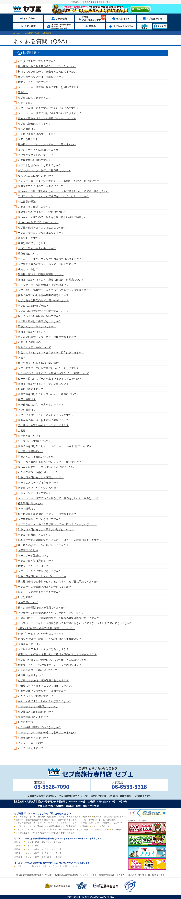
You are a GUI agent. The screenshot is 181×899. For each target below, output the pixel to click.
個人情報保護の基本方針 (115, 816)
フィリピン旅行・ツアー (102, 826)
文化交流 (111, 820)
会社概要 (42, 816)
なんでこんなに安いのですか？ (35, 175)
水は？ (22, 357)
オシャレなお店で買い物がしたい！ (38, 222)
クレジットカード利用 (30, 743)
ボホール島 (41, 866)
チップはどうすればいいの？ (34, 441)
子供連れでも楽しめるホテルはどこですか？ (43, 425)
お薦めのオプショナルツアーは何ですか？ (42, 691)
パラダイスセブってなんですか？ (37, 61)
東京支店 (51, 785)
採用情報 (52, 816)
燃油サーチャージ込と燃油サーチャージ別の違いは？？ (49, 664)
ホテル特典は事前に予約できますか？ (39, 727)
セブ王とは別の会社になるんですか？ (39, 165)
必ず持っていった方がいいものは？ (38, 488)
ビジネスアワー (27, 722)
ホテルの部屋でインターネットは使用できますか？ (47, 337)
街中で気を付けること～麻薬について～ (41, 477)
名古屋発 (18, 857)
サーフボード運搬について (33, 555)
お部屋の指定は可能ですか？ (34, 160)
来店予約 (97, 816)
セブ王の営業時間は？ (30, 451)
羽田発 (17, 845)
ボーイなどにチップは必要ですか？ (38, 482)
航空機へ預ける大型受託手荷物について (41, 274)
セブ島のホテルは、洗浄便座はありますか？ (43, 680)
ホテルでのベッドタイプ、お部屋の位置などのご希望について (53, 373)
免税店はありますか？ (30, 675)
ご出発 (22, 430)
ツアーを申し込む (28, 139)
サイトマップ (40, 823)
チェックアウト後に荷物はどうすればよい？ (43, 284)
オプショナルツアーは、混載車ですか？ (41, 76)
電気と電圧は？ (27, 399)
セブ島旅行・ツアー (69, 823)
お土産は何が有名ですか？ (33, 737)
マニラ (52, 866)
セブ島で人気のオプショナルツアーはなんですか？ (47, 264)
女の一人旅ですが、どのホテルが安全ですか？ (44, 701)
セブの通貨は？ (27, 409)
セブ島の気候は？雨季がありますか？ (39, 321)
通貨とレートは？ (28, 269)
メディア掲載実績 (23, 823)
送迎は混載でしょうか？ (32, 243)
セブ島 (18, 866)
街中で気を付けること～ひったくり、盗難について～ (48, 394)
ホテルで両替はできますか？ (34, 534)
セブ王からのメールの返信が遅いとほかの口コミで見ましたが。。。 (57, 524)
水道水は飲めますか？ (30, 389)
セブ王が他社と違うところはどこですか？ (42, 227)
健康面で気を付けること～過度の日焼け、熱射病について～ (52, 279)
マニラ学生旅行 (22, 833)
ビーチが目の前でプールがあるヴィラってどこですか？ (49, 378)
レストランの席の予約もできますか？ (39, 592)
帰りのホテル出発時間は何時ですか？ (39, 316)
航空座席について (28, 253)
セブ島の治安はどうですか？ (34, 123)
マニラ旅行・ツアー (100, 829)
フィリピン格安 (45, 829)
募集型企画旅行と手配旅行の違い (41, 820)
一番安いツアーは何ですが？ (34, 493)
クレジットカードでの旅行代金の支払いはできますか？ (49, 113)
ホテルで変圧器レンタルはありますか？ (41, 232)
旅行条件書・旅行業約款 (69, 816)
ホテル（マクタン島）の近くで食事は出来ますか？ (47, 732)
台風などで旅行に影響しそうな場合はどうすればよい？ (49, 638)
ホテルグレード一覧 (77, 820)
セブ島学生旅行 (53, 826)
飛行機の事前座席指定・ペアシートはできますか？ (47, 514)
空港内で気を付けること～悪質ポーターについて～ (47, 118)
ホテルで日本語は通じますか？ (35, 560)
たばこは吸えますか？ (30, 748)
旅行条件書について (29, 435)
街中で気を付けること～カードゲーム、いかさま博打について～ (55, 446)
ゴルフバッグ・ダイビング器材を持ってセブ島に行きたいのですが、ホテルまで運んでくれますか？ (75, 623)
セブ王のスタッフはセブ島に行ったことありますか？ (48, 368)
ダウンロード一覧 (97, 820)
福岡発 (17, 849)
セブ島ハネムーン (23, 826)
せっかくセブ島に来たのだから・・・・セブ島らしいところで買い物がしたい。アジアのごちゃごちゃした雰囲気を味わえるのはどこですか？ (63, 194)
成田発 (17, 842)
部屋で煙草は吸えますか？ (33, 717)
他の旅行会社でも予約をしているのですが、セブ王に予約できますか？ (58, 581)
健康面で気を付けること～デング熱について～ (44, 383)
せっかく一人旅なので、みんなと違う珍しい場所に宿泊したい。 (55, 217)
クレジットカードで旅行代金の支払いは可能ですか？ (48, 87)
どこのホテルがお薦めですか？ (35, 696)
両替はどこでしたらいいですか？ (37, 326)
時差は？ (23, 92)
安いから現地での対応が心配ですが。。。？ (43, 311)
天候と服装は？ (27, 128)
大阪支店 (129, 785)
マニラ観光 (53, 833)
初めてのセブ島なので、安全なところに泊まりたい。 (48, 71)
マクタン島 (29, 866)
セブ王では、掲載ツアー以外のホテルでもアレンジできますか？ (55, 290)
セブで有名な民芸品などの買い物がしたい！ (43, 300)
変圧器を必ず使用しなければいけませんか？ (43, 545)
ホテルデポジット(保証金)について (38, 472)
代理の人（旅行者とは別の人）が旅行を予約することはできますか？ (57, 654)
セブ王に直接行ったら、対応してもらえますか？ (46, 415)
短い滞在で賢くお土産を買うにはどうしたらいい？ (47, 66)
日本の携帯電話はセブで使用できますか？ (42, 607)
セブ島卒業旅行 (69, 826)
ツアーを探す (25, 102)
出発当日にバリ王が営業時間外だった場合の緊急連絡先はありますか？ (58, 618)
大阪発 (17, 853)
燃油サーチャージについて (33, 82)
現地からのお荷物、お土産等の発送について (43, 420)
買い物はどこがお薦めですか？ (35, 711)
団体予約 (62, 820)
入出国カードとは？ (29, 644)
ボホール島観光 (67, 833)
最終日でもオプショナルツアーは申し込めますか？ (47, 144)
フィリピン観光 (81, 829)
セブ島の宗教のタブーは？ (33, 305)
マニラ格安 (116, 829)
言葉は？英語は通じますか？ (34, 206)
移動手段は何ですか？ (30, 503)
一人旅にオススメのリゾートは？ (37, 134)
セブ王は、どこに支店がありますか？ (39, 571)
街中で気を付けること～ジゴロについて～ (42, 576)
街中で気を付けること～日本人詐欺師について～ (46, 529)
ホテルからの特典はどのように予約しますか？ (44, 586)
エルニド (74, 866)
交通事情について (28, 602)
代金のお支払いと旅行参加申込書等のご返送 (43, 295)
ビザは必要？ (25, 597)
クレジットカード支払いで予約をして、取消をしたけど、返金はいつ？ (58, 181)
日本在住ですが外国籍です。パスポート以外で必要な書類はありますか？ (60, 540)
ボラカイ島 (62, 866)
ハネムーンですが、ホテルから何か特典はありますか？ (49, 258)
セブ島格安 (39, 826)
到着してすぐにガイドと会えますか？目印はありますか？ (51, 352)
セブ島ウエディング (90, 823)
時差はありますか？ (29, 238)
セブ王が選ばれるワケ (25, 816)
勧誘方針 (19, 820)
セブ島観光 (84, 826)
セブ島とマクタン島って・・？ (35, 154)
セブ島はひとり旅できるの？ (34, 97)
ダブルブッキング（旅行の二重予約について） (44, 170)
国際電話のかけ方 (28, 550)
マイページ (53, 823)
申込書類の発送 (27, 201)
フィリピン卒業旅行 (63, 829)
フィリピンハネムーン (25, 829)
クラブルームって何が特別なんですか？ (41, 633)
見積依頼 (87, 816)
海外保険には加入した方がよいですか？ (41, 404)
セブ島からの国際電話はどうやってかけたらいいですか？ (51, 612)
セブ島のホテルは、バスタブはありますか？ (43, 649)
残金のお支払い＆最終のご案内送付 (38, 363)
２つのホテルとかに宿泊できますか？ (39, 149)
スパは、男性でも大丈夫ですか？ (37, 248)
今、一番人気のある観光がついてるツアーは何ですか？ (49, 461)
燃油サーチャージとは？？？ (34, 566)
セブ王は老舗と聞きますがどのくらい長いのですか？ (48, 108)
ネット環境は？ (27, 508)
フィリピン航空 (32, 842)
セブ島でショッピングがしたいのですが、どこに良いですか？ (53, 659)
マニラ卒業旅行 (39, 833)
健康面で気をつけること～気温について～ (42, 186)
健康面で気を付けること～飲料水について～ (43, 212)
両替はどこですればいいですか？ (37, 456)
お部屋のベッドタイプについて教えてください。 (46, 685)
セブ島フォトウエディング (113, 823)
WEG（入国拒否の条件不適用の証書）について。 (46, 628)
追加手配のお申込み (29, 342)
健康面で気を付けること (32, 331)
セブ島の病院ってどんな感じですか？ (39, 519)
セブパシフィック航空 (52, 842)
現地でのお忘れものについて (34, 347)
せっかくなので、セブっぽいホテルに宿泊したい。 (47, 467)
